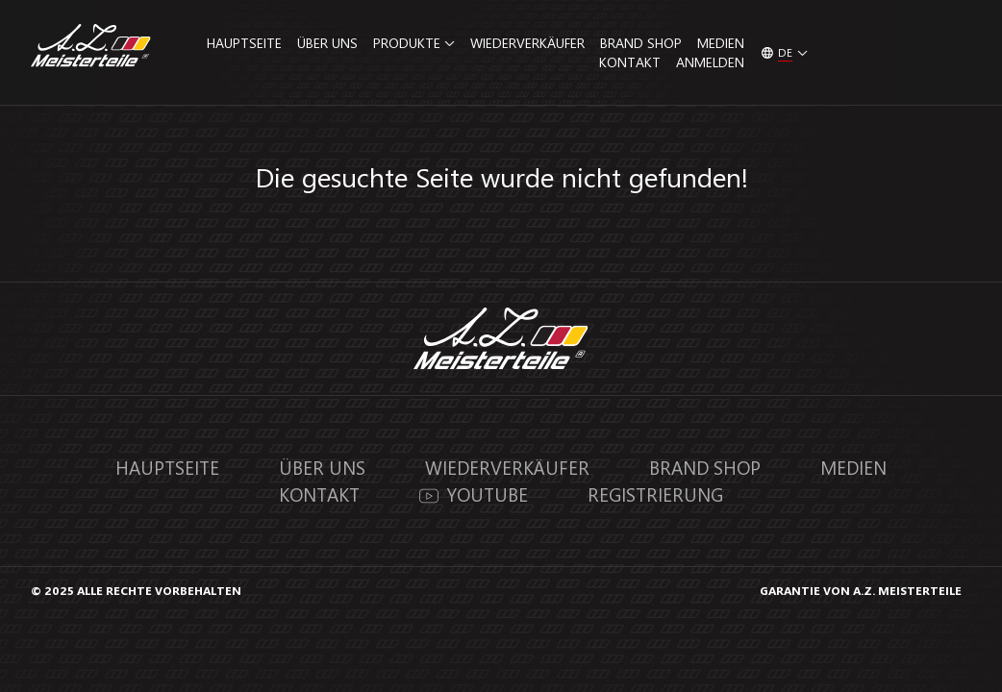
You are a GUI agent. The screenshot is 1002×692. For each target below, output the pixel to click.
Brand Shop (641, 43)
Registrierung (655, 494)
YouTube (474, 494)
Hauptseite (244, 43)
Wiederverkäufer (527, 43)
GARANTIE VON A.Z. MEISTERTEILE (861, 590)
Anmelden (710, 62)
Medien (720, 43)
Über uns (327, 43)
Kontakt (630, 62)
